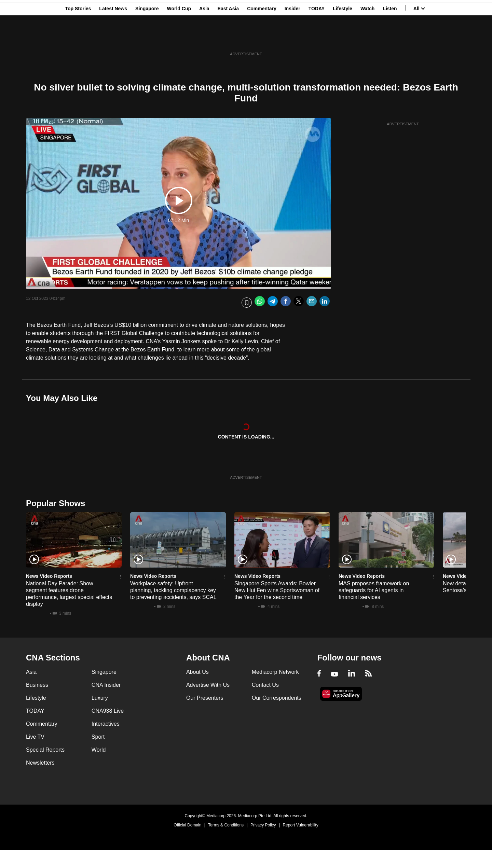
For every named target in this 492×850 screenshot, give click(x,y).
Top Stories (78, 38)
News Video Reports (49, 576)
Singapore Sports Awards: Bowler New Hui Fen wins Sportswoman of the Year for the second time (276, 590)
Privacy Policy (263, 825)
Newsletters (40, 763)
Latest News (113, 38)
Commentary (261, 38)
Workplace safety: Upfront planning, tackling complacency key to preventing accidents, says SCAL (173, 590)
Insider (292, 38)
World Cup (179, 38)
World (99, 750)
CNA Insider (106, 685)
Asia (204, 38)
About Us (197, 672)
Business (37, 685)
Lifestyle (342, 38)
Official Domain (187, 825)
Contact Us (265, 685)
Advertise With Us (208, 685)
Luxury (100, 698)
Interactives (106, 724)
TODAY (317, 38)
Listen (390, 38)
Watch (367, 38)
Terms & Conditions (226, 825)
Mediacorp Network (275, 672)
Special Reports (45, 750)
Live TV (35, 737)
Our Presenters (204, 698)
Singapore (147, 38)
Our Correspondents (276, 698)
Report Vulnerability (300, 825)
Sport (98, 737)
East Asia (228, 38)
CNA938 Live (108, 711)
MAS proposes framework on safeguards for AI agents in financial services (374, 590)
